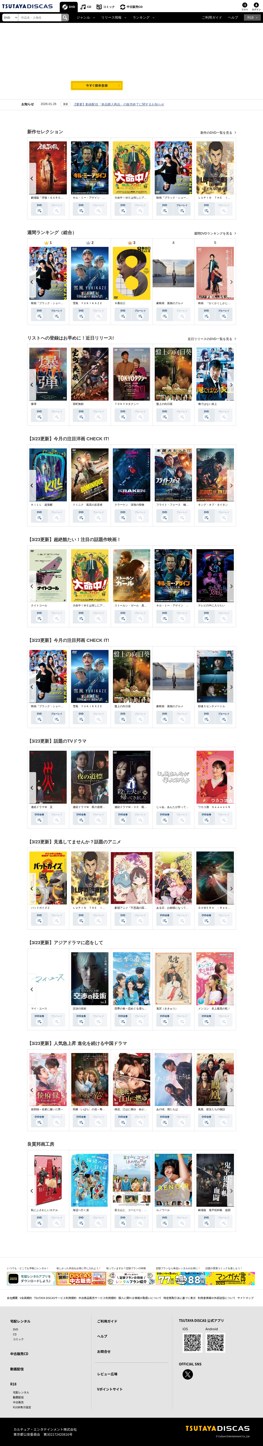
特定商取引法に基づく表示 (179, 1298)
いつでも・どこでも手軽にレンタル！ (28, 1268)
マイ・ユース (39, 1008)
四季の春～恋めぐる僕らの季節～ (135, 1008)
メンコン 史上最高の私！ (214, 1008)
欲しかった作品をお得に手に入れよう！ (79, 1268)
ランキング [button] (141, 17)
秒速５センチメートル (211, 706)
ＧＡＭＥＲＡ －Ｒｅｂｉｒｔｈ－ (219, 907)
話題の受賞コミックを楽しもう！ (224, 1268)
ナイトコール (39, 605)
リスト (244, 9)
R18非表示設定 (22, 1407)
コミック (109, 7)
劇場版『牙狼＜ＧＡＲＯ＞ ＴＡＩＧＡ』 (56, 197)
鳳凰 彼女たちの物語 (211, 1109)
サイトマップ (245, 1298)
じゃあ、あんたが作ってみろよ (175, 807)
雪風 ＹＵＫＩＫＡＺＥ (87, 303)
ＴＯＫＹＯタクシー (127, 404)
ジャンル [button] (83, 17)
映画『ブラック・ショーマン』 (175, 197)
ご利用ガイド (212, 17)
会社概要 (12, 1298)
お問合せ (104, 1351)
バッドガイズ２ (40, 907)
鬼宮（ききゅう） (167, 1008)
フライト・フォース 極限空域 (175, 504)
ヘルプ (233, 17)
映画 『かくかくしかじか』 (215, 303)
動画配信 (17, 1369)
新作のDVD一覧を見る (216, 132)
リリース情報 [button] (111, 17)
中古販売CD (135, 7)
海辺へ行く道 (81, 1210)
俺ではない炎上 (207, 404)
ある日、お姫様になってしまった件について (183, 907)
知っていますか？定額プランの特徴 (126, 1268)
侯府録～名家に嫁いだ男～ (47, 1109)
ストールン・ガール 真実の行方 (135, 605)
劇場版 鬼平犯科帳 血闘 (214, 1210)
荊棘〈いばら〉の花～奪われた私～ (94, 1109)
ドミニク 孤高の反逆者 (87, 504)
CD (89, 7)
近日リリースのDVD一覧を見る (210, 339)
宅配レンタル (21, 1392)
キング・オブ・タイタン (213, 504)
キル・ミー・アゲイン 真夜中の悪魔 (96, 197)
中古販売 (18, 1402)
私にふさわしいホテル (44, 1210)
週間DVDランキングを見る (213, 233)
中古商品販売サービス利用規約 (97, 1298)
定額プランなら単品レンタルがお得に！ (178, 1268)
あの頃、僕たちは (167, 1109)
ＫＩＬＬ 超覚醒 (42, 504)
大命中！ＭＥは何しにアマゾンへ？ (136, 197)
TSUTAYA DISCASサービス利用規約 (55, 1298)
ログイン (256, 9)
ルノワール (163, 1210)
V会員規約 (26, 1298)
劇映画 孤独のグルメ (169, 303)
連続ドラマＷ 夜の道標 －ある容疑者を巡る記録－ (105, 807)
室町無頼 (78, 404)
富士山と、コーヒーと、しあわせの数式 (139, 1210)
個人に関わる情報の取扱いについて (139, 1298)
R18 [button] (251, 17)
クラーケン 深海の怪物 (129, 504)
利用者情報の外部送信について (216, 1298)
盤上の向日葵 (164, 404)
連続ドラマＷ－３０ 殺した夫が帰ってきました (144, 807)
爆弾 (33, 404)
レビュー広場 (107, 1373)
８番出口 (120, 303)
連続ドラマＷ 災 (42, 807)
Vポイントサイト (110, 1389)
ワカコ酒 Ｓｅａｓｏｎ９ (214, 807)
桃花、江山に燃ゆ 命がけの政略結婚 (137, 1109)
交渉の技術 (79, 1008)
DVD (72, 7)
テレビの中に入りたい (211, 605)
